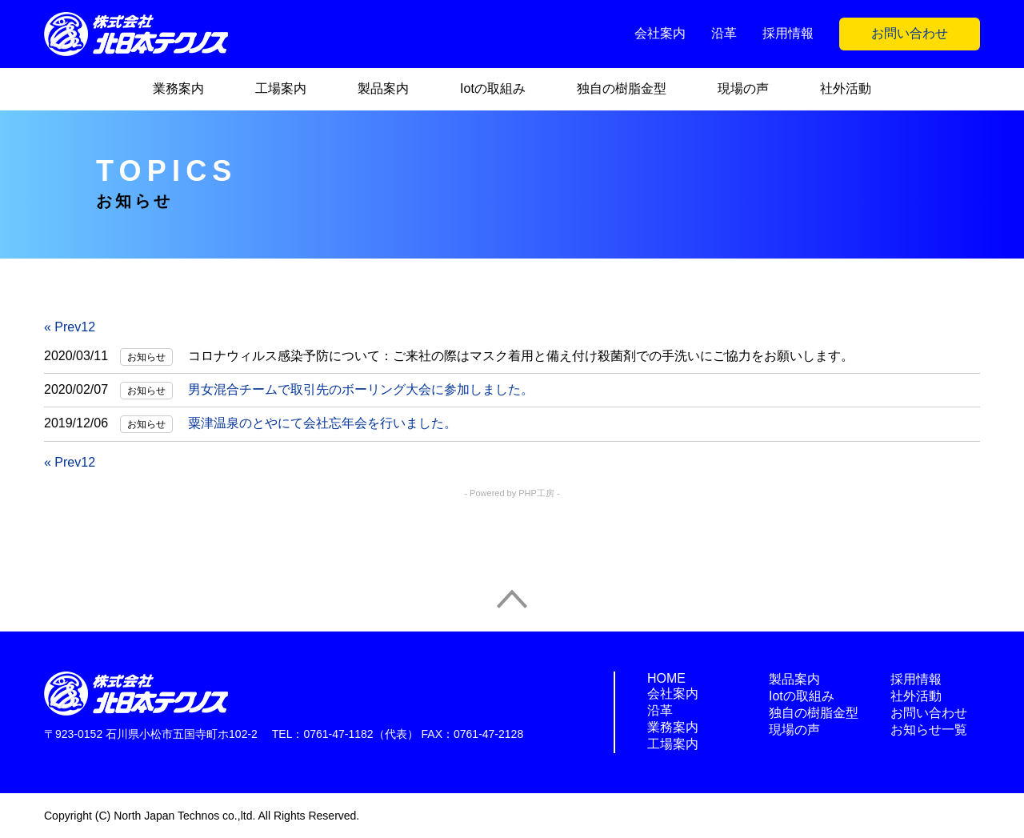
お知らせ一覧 (928, 729)
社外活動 (845, 88)
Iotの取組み (493, 88)
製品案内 (383, 88)
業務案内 (178, 88)
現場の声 (743, 88)
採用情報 (788, 33)
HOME (666, 678)
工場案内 (280, 88)
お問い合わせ (909, 33)
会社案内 (660, 33)
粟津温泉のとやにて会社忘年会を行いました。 (322, 423)
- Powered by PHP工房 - (511, 493)
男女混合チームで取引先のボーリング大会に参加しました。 (361, 389)
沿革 (724, 33)
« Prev (62, 327)
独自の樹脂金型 (621, 88)
